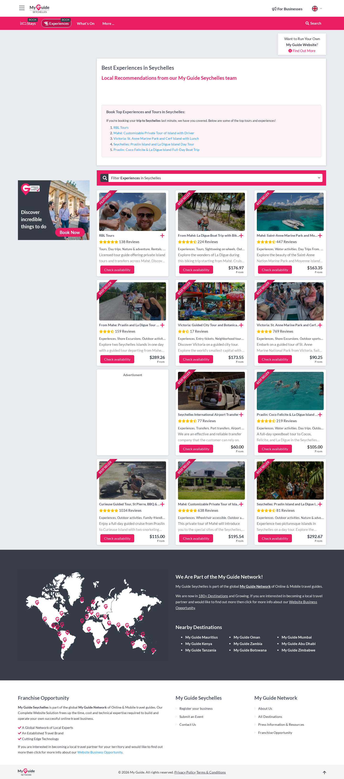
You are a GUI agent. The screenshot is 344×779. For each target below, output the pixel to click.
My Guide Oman (247, 637)
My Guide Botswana (250, 650)
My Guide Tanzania (200, 650)
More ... (108, 23)
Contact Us (187, 724)
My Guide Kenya (198, 643)
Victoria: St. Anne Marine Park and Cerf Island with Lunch (156, 138)
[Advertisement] (54, 105)
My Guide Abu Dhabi (299, 643)
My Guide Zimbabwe (298, 650)
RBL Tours (121, 127)
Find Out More (302, 50)
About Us (265, 708)
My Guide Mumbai (297, 637)
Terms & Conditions (211, 772)
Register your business (196, 708)
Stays (28, 23)
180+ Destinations (213, 596)
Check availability (117, 270)
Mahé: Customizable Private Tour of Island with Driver (153, 133)
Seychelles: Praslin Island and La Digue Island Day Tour (153, 144)
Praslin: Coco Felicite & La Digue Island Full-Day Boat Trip (156, 150)
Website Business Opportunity (99, 752)
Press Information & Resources (281, 724)
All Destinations (270, 717)
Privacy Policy (185, 772)
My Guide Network (255, 586)
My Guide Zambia (248, 643)
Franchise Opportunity (275, 733)
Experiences (56, 23)
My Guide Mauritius (201, 637)
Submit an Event (191, 717)
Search (313, 23)
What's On (86, 23)
